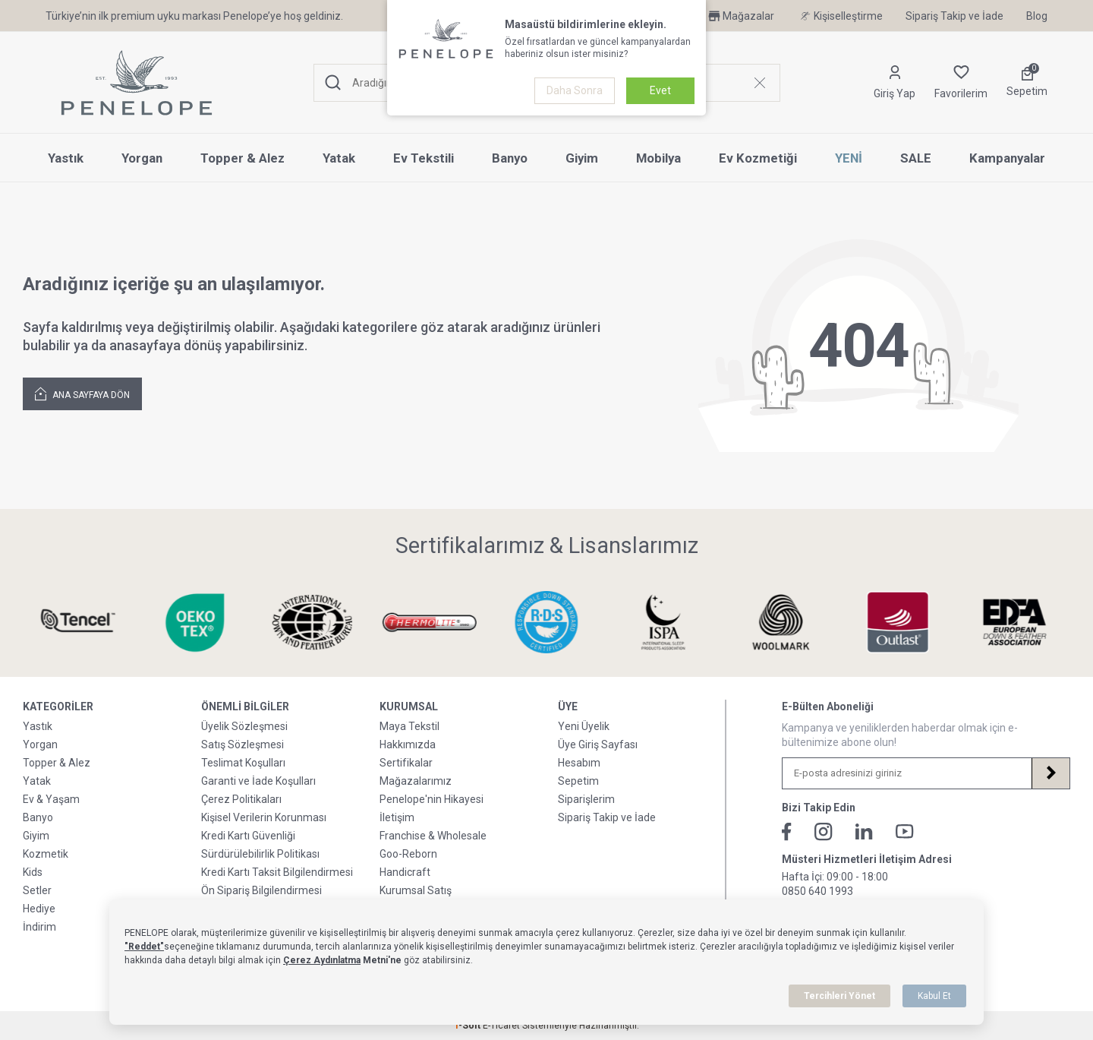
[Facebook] (787, 832)
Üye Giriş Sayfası (598, 744)
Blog (1036, 16)
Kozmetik (45, 854)
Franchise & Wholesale (433, 836)
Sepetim (578, 781)
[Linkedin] (864, 831)
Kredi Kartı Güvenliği (248, 836)
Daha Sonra (574, 90)
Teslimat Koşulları (243, 763)
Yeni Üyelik (583, 726)
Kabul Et (934, 996)
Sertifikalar (406, 763)
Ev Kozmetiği (758, 158)
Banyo (510, 158)
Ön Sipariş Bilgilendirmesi (261, 890)
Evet (660, 90)
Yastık (65, 158)
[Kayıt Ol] (1050, 773)
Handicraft (405, 872)
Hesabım (579, 763)
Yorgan (141, 158)
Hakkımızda (408, 744)
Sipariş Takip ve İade (954, 16)
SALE (915, 158)
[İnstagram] (823, 832)
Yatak (339, 158)
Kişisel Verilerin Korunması (263, 817)
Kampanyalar (1007, 158)
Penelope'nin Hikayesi (432, 799)
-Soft (468, 1025)
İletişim (397, 817)
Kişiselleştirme (840, 16)
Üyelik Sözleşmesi (244, 726)
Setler (37, 890)
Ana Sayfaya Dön (82, 393)
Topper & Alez (242, 158)
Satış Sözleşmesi (242, 744)
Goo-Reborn (408, 854)
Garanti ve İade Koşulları (258, 781)
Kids (33, 872)
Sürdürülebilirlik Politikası (260, 854)
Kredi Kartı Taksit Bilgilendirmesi (277, 872)
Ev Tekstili (423, 158)
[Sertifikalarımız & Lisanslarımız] (78, 622)
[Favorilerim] (960, 83)
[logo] (137, 82)
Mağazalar (740, 16)
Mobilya (658, 158)
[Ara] (333, 83)
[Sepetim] (1026, 83)
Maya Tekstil (409, 726)
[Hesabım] (894, 83)
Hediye (39, 908)
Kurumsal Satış (416, 890)
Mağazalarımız (416, 781)
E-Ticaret (501, 1025)
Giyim (581, 158)
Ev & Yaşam (51, 799)
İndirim (39, 927)
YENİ (848, 158)
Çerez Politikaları (241, 799)
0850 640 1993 (817, 891)
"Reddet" (144, 946)
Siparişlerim (586, 799)
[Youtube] (905, 831)
